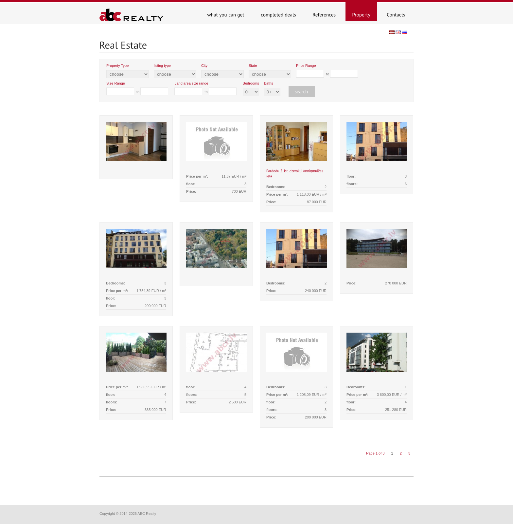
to (327, 71)
